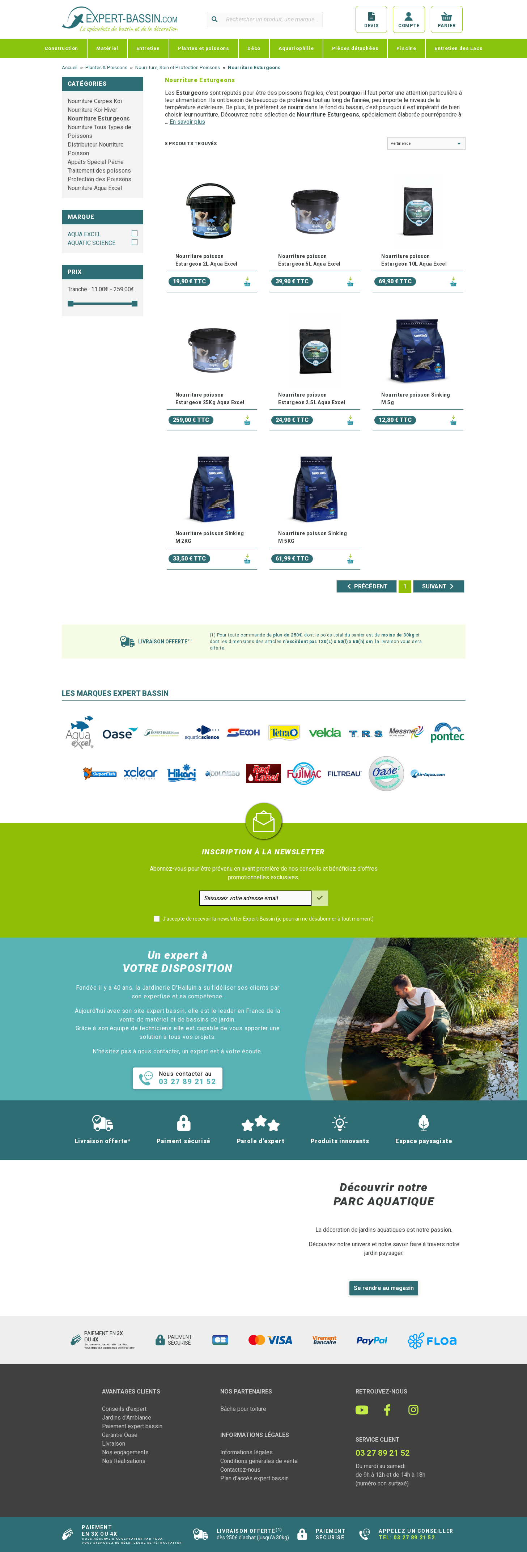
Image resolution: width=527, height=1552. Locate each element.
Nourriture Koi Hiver (92, 109)
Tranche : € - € (101, 289)
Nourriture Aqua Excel (95, 188)
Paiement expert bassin (132, 1426)
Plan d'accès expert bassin (254, 1478)
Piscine (406, 48)
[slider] (70, 303)
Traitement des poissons (99, 170)
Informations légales (246, 1452)
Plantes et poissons (203, 48)
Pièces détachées (355, 48)
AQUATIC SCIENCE (91, 243)
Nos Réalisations (123, 1461)
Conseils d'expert (124, 1408)
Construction (61, 48)
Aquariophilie (296, 48)
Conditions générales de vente (259, 1461)
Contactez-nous (240, 1469)
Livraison (113, 1443)
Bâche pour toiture (243, 1408)
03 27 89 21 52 (414, 1537)
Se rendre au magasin (384, 1288)
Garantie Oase (119, 1435)
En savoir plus (187, 121)
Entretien (148, 48)
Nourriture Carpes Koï (95, 101)
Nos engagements (125, 1452)
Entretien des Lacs (458, 48)
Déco (253, 48)
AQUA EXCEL (84, 234)
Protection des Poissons (99, 179)
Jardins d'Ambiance (126, 1417)
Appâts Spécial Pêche (96, 161)
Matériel (107, 48)
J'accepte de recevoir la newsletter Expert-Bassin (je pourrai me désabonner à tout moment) (268, 919)
